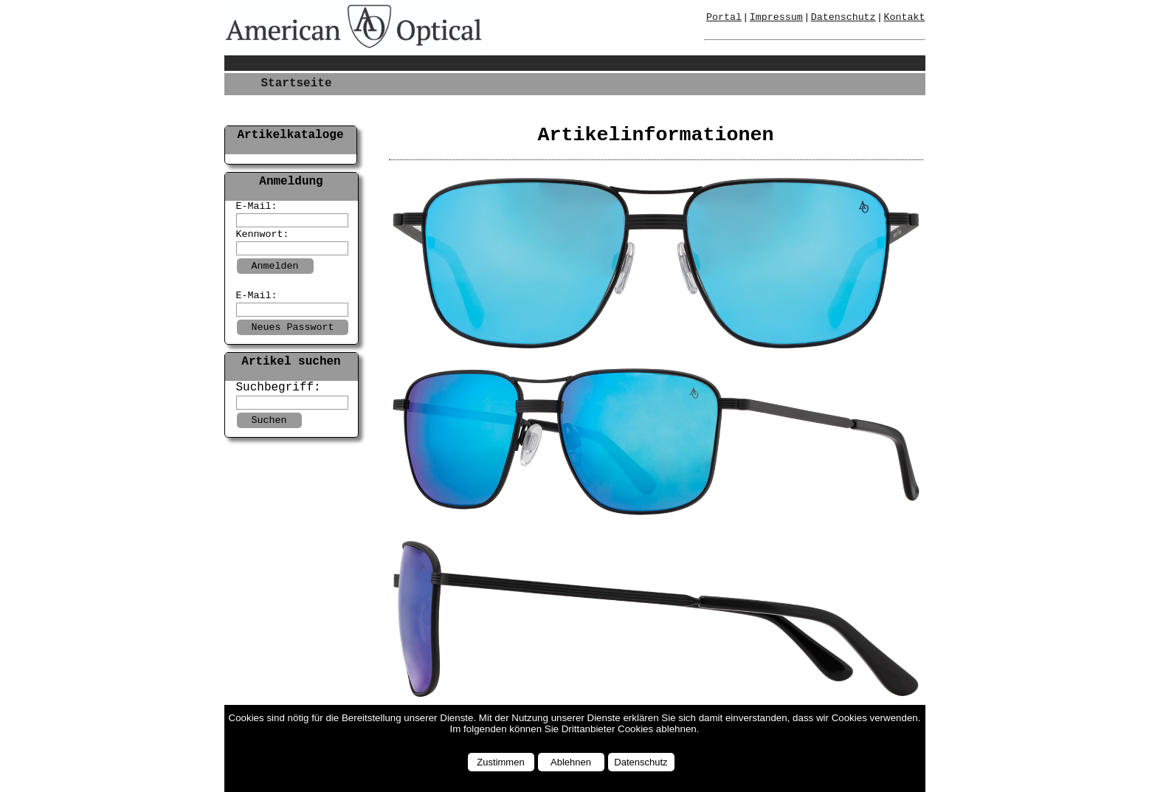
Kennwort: (262, 234)
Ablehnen (571, 762)
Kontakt (904, 17)
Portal (724, 17)
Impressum (776, 17)
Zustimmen (500, 762)
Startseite (296, 83)
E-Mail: (256, 206)
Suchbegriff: (278, 387)
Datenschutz (640, 762)
